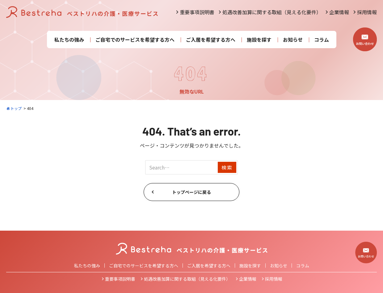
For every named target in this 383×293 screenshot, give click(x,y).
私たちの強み (69, 39)
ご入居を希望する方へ (210, 39)
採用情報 (367, 12)
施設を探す (259, 39)
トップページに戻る (191, 192)
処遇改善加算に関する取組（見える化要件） (271, 12)
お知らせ (293, 39)
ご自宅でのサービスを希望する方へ (135, 39)
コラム (321, 39)
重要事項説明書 (197, 12)
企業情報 (339, 12)
